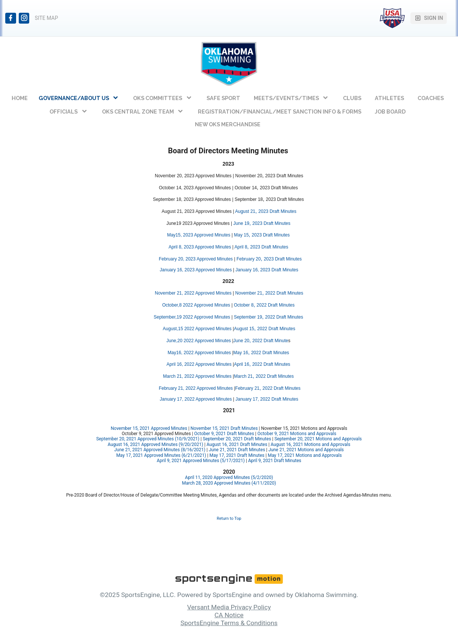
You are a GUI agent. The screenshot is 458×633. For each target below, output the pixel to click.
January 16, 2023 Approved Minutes (196, 269)
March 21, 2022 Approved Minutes (197, 376)
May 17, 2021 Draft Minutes (237, 455)
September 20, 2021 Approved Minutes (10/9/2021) (147, 438)
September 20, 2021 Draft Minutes (237, 438)
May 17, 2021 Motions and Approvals (304, 455)
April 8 (241, 247)
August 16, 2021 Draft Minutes (237, 444)
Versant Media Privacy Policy (229, 607)
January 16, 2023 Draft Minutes (267, 269)
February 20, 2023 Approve (186, 259)
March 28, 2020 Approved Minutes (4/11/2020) (229, 483)
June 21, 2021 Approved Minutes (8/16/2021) (159, 449)
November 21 (248, 293)
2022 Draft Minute (270, 340)
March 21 (243, 376)
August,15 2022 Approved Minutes (197, 328)
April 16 (241, 364)
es (230, 259)
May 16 (240, 352)
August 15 (244, 328)
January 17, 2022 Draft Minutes (266, 399)
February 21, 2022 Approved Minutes (196, 388)
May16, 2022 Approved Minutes (200, 352)
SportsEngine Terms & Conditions (228, 623)
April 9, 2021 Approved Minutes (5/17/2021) (201, 460)
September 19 (248, 317)
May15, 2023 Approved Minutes (198, 235)
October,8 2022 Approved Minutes (196, 305)
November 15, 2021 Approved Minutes (149, 428)
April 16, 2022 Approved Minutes (199, 364)
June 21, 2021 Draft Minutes (237, 449)
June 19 (241, 223)
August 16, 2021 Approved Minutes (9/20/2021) (155, 444)
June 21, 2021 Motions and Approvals (306, 449)
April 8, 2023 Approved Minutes (200, 247)
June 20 (241, 340)
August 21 (245, 211)
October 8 (244, 305)
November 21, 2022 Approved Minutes (193, 293)
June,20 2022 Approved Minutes (198, 340)
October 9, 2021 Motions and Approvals (296, 433)
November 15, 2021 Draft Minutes (223, 428)
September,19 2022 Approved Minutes (192, 317)
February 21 (247, 388)
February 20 (248, 259)
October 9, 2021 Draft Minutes (224, 433)
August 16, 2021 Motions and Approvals (310, 444)
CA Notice (229, 615)
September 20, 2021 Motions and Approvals (318, 438)
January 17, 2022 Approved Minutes (196, 399)
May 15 (241, 235)
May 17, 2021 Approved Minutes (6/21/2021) (161, 455)
